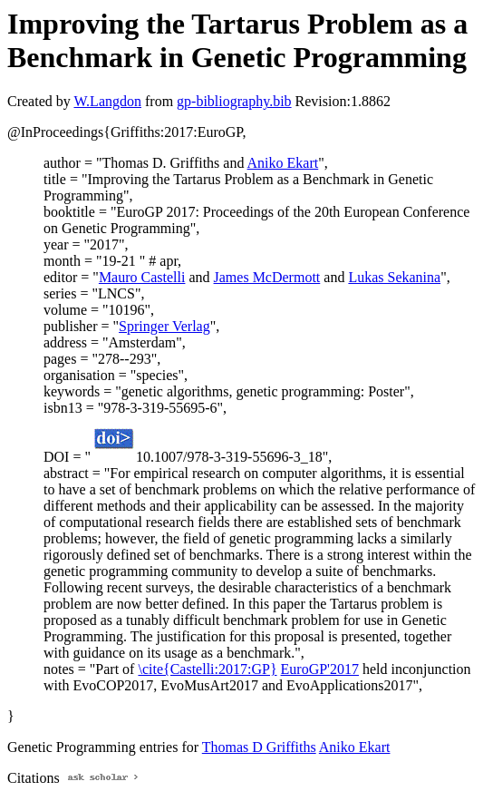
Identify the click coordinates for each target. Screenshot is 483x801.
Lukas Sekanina (394, 277)
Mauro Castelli (142, 277)
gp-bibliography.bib (234, 101)
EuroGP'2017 (320, 669)
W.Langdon (107, 101)
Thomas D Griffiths (259, 747)
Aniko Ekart (283, 163)
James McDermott (267, 277)
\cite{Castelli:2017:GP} (207, 669)
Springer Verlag (164, 326)
